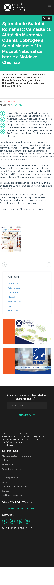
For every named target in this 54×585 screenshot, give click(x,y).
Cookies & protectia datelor (13, 495)
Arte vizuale (14, 288)
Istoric (4, 473)
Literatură (13, 283)
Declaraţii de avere (10, 478)
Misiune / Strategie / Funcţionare (16, 456)
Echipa (5, 460)
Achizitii (5, 482)
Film (10, 306)
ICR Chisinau (16, 105)
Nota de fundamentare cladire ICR (16, 486)
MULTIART (13, 310)
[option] (11, 238)
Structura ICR (8, 465)
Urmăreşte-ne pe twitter (20, 508)
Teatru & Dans (15, 301)
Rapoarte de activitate (11, 469)
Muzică (11, 297)
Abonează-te (27, 415)
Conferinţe (13, 292)
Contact (5, 491)
